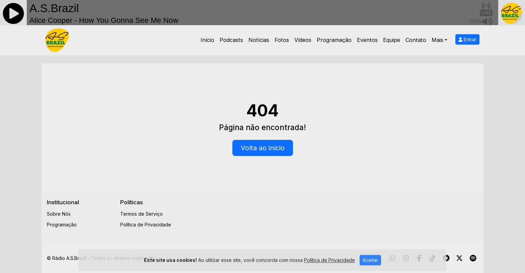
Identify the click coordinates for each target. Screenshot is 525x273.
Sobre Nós (59, 214)
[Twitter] (459, 258)
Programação (334, 40)
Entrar (467, 39)
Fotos (282, 40)
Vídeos (302, 40)
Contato (415, 40)
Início (207, 40)
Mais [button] (437, 40)
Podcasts (231, 40)
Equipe (391, 40)
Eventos (367, 40)
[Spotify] (473, 258)
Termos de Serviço (141, 214)
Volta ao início (263, 148)
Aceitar (370, 267)
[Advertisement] (315, 214)
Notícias (258, 40)
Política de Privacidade (145, 224)
